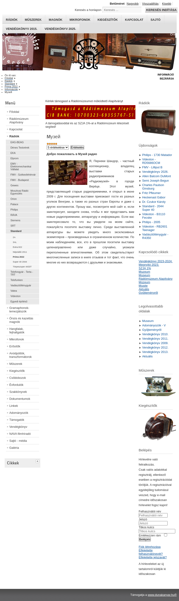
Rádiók (11, 19)
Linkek (13, 406)
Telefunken (16, 280)
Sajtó (156, 19)
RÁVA (13, 215)
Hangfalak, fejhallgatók (16, 330)
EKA (13, 153)
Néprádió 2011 (20, 252)
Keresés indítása (161, 10)
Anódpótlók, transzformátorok (20, 355)
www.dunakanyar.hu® (162, 595)
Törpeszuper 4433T (22, 267)
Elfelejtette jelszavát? (153, 557)
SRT (13, 225)
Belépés (144, 539)
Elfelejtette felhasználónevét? (151, 552)
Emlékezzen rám (150, 535)
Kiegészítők (107, 19)
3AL (15, 242)
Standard (15, 231)
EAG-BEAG (17, 142)
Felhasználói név (150, 511)
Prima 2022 (18, 257)
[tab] (38, 460)
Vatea (13, 290)
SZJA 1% (145, 268)
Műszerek (33, 19)
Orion (13, 198)
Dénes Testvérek (19, 147)
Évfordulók (16, 385)
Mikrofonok (80, 19)
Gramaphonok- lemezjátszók (19, 309)
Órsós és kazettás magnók (21, 320)
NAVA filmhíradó (20, 433)
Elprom (14, 158)
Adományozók (18, 412)
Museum (144, 275)
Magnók (55, 19)
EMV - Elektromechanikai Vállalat (20, 166)
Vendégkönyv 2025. (60, 29)
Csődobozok (17, 378)
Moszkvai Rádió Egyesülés (19, 192)
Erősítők (14, 346)
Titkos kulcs (146, 527)
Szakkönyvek (18, 392)
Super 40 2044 (20, 262)
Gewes (14, 185)
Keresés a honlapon (88, 10)
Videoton (15, 296)
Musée (143, 285)
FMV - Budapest (19, 180)
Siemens (15, 220)
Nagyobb (132, 3)
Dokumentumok (19, 399)
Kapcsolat (134, 19)
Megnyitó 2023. (149, 264)
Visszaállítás (150, 3)
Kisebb (166, 3)
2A (14, 237)
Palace (14, 204)
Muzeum (144, 271)
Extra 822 (17, 247)
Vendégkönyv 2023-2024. (155, 261)
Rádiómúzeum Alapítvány (19, 120)
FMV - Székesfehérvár (23, 174)
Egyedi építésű (18, 301)
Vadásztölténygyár (20, 285)
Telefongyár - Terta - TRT (21, 273)
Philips (14, 209)
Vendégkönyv (18, 426)
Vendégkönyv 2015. (21, 29)
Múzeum (144, 282)
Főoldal (14, 112)
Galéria (14, 447)
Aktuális (144, 289)
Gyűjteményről (148, 292)
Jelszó (143, 519)
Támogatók (16, 419)
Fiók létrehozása (150, 547)
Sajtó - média (18, 440)
